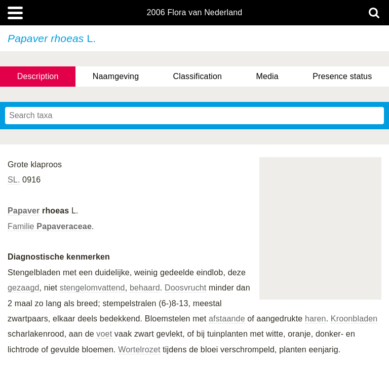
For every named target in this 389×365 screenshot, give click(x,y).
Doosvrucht (186, 287)
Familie (50, 226)
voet (104, 334)
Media (267, 76)
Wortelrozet (139, 349)
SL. (14, 179)
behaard (145, 287)
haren (315, 318)
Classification (197, 76)
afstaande (227, 318)
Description (38, 76)
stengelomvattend (92, 287)
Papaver (24, 210)
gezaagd (24, 287)
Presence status (342, 76)
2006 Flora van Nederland (195, 13)
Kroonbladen (354, 318)
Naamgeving (116, 76)
